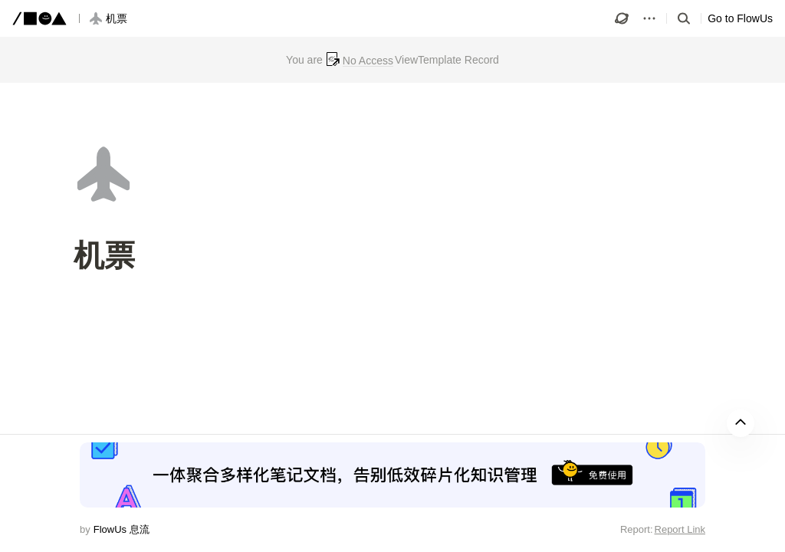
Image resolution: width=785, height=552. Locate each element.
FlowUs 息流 (121, 529)
